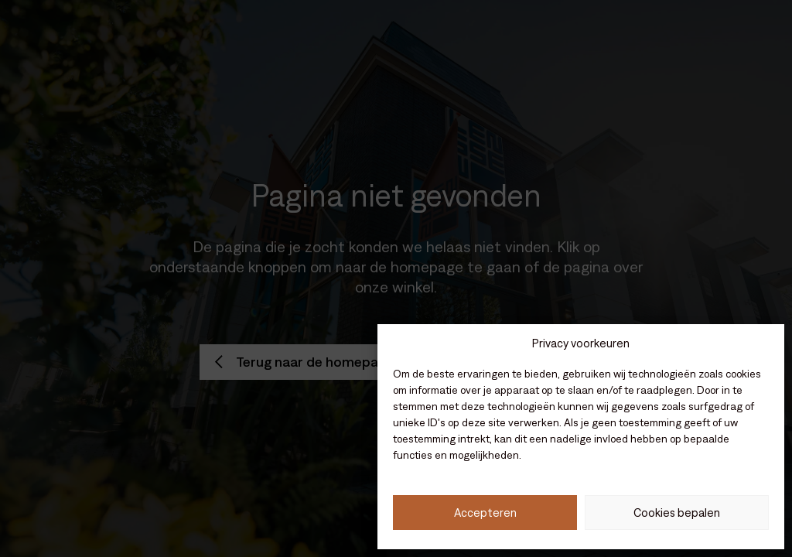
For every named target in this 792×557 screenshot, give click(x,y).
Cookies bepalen (676, 512)
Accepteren (485, 512)
